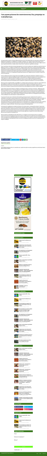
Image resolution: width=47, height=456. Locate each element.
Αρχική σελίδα (3, 12)
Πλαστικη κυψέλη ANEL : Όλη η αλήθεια (24, 256)
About (40, 453)
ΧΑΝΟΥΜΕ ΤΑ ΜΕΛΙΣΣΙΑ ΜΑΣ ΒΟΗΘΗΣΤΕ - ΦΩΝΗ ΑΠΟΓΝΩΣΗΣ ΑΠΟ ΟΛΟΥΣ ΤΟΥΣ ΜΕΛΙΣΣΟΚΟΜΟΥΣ (26, 270)
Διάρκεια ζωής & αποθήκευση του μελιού (25, 241)
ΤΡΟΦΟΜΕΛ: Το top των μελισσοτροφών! (23, 286)
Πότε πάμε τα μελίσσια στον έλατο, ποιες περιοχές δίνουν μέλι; (25, 341)
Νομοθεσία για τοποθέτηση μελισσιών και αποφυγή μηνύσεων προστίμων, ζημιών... (25, 335)
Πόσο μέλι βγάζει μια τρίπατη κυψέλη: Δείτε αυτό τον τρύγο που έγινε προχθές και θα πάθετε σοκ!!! (25, 310)
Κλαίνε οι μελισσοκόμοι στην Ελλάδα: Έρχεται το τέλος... (25, 260)
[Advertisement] (23, 29)
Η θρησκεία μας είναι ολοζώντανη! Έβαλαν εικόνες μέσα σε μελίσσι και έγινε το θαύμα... (25, 246)
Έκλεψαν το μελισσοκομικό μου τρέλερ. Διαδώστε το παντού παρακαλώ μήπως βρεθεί (26, 398)
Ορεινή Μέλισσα (4, 19)
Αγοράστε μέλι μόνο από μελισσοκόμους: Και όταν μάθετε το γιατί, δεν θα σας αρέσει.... (25, 281)
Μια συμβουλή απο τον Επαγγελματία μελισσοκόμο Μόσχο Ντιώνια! (25, 251)
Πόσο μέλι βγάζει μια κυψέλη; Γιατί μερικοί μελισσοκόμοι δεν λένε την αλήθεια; (25, 276)
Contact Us (44, 453)
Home (37, 453)
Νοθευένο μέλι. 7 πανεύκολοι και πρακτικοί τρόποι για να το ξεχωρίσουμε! (24, 365)
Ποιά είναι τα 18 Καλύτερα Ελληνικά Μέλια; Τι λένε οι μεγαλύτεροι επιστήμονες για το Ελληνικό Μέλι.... (25, 393)
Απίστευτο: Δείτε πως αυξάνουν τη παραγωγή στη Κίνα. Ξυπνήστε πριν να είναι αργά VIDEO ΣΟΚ (26, 375)
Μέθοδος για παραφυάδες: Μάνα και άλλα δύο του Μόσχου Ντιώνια (25, 265)
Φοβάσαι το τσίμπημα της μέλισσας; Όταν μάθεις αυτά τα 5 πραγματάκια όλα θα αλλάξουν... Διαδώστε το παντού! (25, 382)
